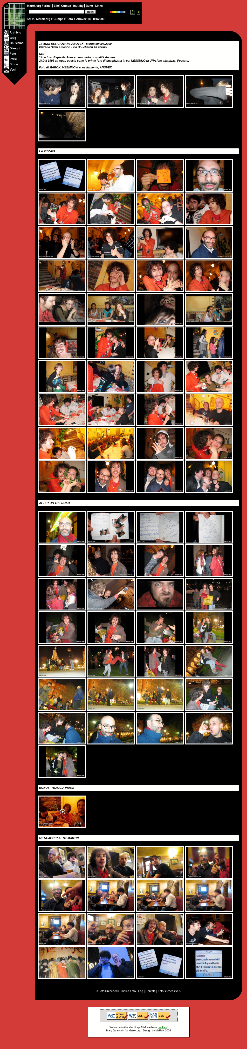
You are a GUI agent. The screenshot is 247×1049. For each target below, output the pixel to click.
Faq (140, 991)
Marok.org (43, 19)
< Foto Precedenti (107, 991)
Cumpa (58, 19)
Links (99, 5)
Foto (70, 19)
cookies (162, 1027)
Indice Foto (128, 991)
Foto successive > (169, 991)
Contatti (150, 991)
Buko (90, 5)
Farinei (47, 5)
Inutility (78, 5)
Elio (57, 5)
